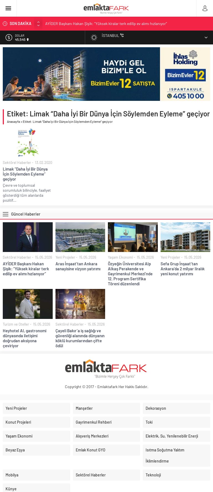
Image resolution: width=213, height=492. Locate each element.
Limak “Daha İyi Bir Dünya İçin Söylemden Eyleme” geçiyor (25, 173)
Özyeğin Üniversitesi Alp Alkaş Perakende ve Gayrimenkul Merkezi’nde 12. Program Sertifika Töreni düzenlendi (130, 273)
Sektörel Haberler (17, 162)
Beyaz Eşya (15, 450)
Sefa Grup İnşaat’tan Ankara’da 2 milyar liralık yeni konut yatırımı (183, 268)
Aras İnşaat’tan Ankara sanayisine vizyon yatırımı (77, 266)
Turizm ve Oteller (16, 324)
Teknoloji (153, 475)
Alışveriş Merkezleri (92, 436)
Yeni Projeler (65, 257)
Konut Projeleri (18, 422)
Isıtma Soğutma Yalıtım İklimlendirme (165, 455)
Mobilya (12, 475)
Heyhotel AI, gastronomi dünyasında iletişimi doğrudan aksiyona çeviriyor (24, 338)
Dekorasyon (156, 408)
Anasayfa (13, 121)
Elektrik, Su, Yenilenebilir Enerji (172, 436)
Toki (149, 422)
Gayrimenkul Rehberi (93, 422)
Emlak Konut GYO (90, 450)
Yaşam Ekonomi (120, 257)
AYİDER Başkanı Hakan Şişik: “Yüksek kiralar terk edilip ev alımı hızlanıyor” (106, 23)
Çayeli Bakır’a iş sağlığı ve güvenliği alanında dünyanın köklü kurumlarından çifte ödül (80, 338)
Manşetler (84, 408)
